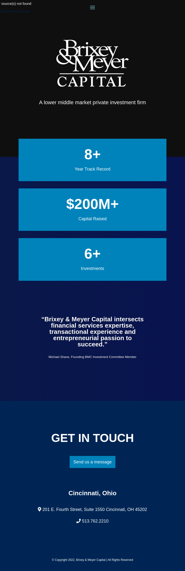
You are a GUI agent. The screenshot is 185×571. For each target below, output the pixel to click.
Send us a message (92, 462)
